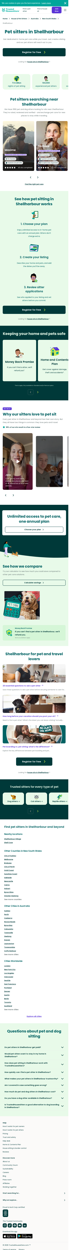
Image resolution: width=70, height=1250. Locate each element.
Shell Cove (8, 842)
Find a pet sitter (27, 10)
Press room (7, 1180)
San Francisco (10, 984)
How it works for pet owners (13, 1126)
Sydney (7, 911)
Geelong (7, 936)
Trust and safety (9, 1137)
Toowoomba (9, 947)
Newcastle (8, 881)
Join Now (56, 10)
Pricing (5, 1133)
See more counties (13, 899)
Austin (7, 995)
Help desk (6, 1141)
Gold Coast (9, 870)
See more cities (11, 954)
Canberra (8, 918)
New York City (9, 969)
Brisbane (8, 863)
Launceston (9, 943)
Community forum (10, 1165)
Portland (8, 988)
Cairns (7, 885)
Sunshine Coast (10, 874)
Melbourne (8, 859)
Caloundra (8, 929)
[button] (18, 461)
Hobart (7, 888)
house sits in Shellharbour (38, 62)
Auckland (8, 1006)
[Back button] (30, 177)
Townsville (8, 933)
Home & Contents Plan (12, 1144)
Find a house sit (42, 10)
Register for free (34, 52)
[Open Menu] (65, 10)
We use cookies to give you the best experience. (26, 3)
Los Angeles (9, 973)
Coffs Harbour (10, 951)
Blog (4, 1176)
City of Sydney (10, 856)
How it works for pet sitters (13, 1130)
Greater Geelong (11, 896)
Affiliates (6, 1183)
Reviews (6, 1152)
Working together (10, 1187)
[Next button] (38, 177)
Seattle (7, 980)
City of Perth (9, 867)
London (7, 966)
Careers (6, 1172)
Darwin (7, 940)
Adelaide (8, 877)
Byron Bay (8, 925)
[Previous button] (6, 495)
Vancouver (8, 977)
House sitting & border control (14, 1148)
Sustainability (8, 1169)
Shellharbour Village (12, 839)
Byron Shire (8, 892)
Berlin (6, 999)
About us (6, 1161)
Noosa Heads (9, 922)
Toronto (7, 1002)
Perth (6, 914)
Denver (7, 991)
